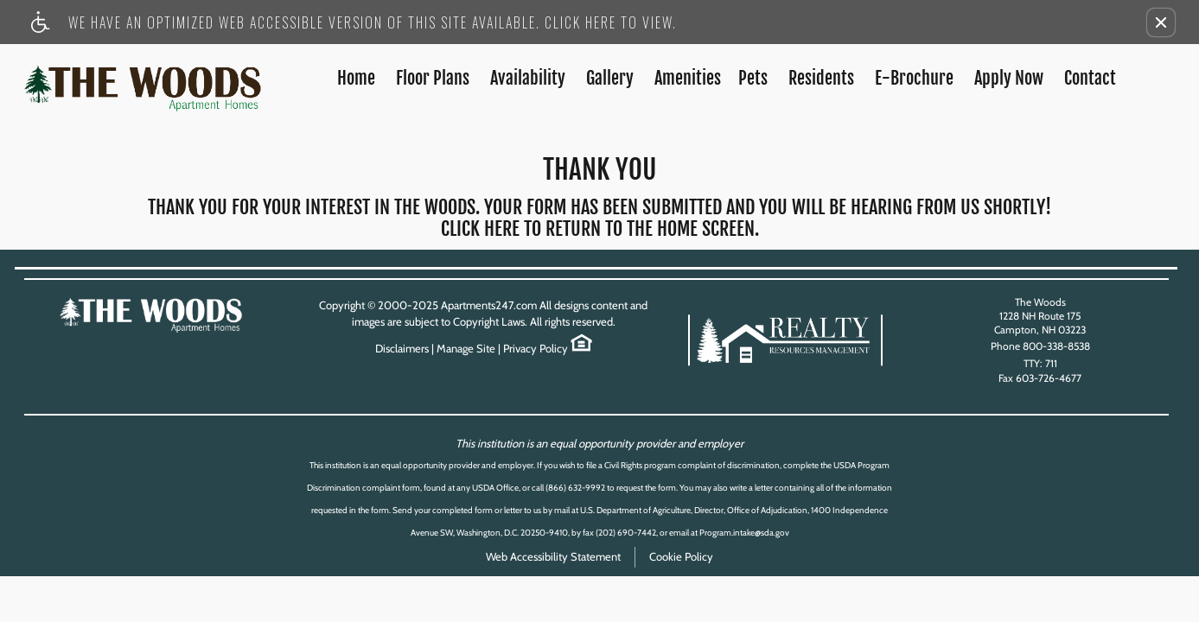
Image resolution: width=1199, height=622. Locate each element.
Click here (480, 229)
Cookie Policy (681, 556)
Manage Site (466, 348)
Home (356, 78)
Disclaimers (402, 348)
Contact (1090, 78)
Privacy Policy (535, 348)
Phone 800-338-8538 (1040, 346)
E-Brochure (914, 78)
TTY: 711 (1040, 363)
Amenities (687, 78)
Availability (527, 78)
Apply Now (1008, 78)
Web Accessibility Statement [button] (553, 556)
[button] (1161, 22)
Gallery (610, 78)
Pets (753, 78)
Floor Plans (432, 78)
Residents (821, 78)
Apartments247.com (489, 305)
